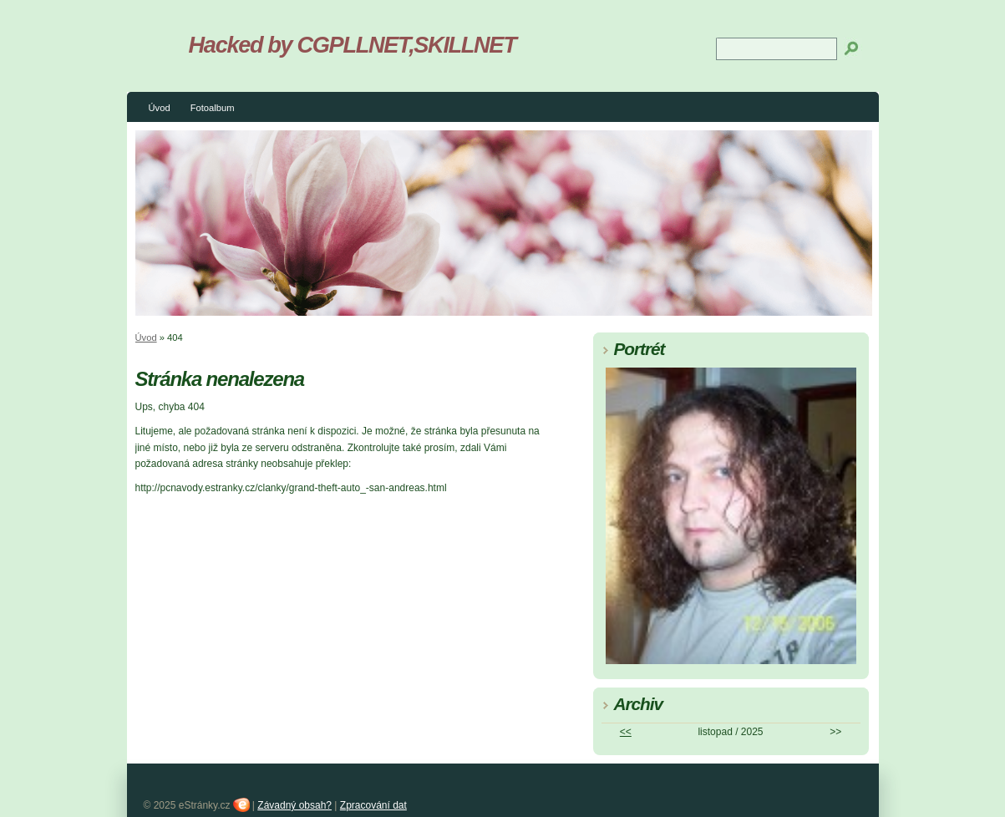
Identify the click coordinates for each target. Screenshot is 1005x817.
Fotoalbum (212, 108)
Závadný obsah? (294, 805)
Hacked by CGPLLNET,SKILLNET (352, 45)
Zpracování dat (373, 805)
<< (626, 732)
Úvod (159, 108)
